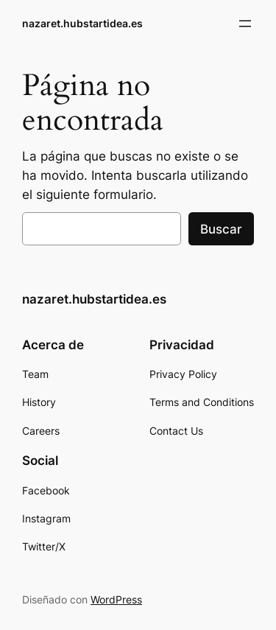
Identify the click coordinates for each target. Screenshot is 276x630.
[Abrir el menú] (245, 23)
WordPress (116, 599)
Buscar (221, 229)
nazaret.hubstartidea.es (82, 23)
